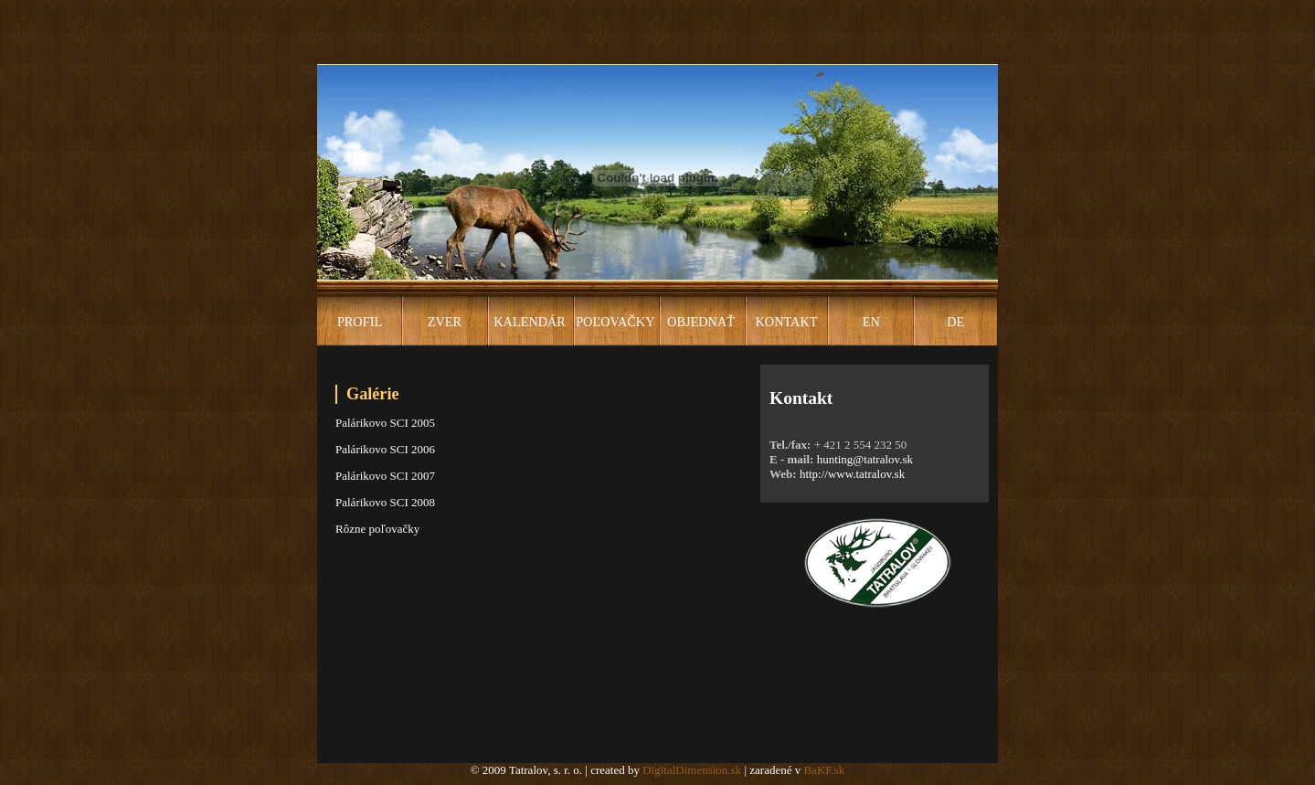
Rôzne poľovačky (377, 529)
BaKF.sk (823, 770)
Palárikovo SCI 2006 (385, 449)
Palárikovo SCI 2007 (385, 476)
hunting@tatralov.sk (865, 459)
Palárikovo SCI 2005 (385, 423)
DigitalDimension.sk (691, 770)
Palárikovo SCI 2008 (385, 502)
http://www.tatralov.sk (852, 474)
